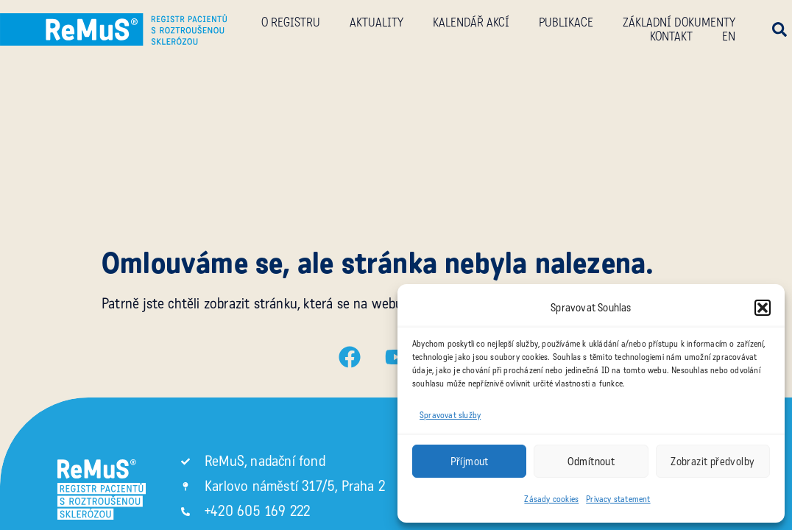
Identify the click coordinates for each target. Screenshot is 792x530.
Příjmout (469, 461)
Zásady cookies (551, 499)
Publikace (566, 22)
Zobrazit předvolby (712, 461)
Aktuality (376, 22)
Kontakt (671, 36)
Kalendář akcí (471, 22)
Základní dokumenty (679, 22)
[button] (762, 307)
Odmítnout (591, 461)
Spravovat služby (450, 415)
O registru (290, 22)
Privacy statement (618, 499)
